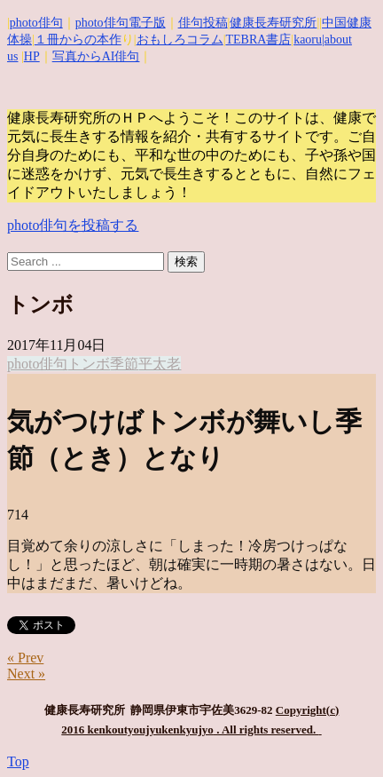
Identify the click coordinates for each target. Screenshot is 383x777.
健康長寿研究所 (273, 22)
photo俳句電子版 (120, 22)
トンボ (88, 363)
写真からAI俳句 (96, 56)
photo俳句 (36, 22)
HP (32, 56)
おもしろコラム (180, 39)
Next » (26, 673)
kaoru (307, 39)
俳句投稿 (203, 22)
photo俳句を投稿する (72, 225)
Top (18, 761)
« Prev (25, 657)
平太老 (159, 363)
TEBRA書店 (258, 39)
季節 (124, 363)
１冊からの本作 (78, 39)
